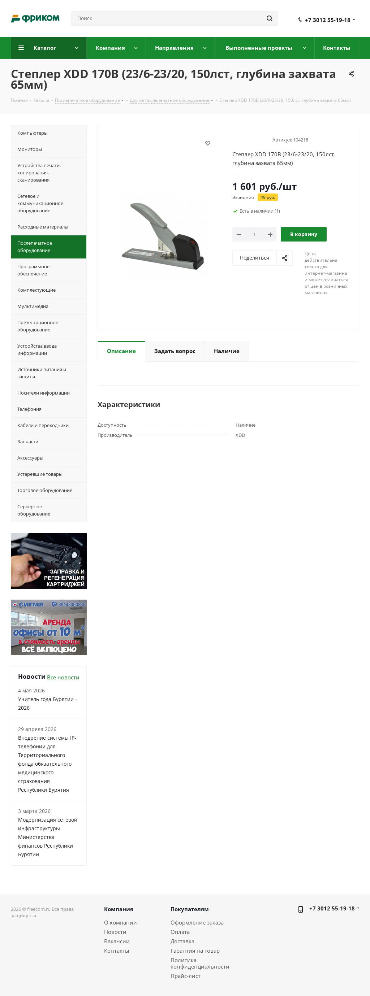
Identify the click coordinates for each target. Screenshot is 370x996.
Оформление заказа (197, 922)
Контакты (116, 950)
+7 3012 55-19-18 (327, 20)
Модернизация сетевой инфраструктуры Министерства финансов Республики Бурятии (47, 837)
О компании (120, 922)
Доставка (182, 941)
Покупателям (190, 909)
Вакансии (117, 941)
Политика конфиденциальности (200, 963)
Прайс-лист (186, 975)
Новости (115, 931)
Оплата (180, 931)
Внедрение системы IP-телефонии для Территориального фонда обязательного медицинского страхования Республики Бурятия (47, 763)
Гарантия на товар (195, 950)
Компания (118, 909)
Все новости (63, 677)
